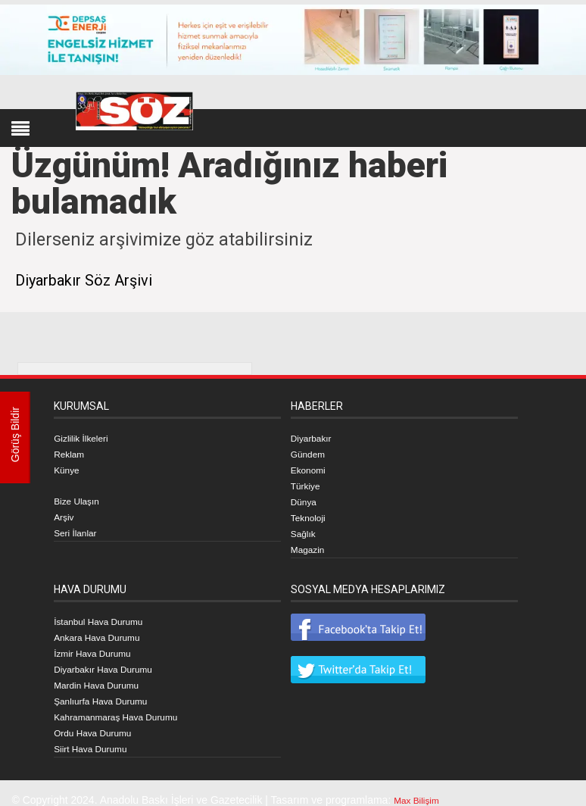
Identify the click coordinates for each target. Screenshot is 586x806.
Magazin (311, 544)
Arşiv (65, 514)
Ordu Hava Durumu (99, 721)
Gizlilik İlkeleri (86, 438)
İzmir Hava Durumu (99, 645)
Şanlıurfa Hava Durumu (109, 691)
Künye (69, 468)
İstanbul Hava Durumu (106, 615)
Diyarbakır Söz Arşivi (97, 279)
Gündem (311, 453)
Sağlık (305, 529)
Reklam (71, 453)
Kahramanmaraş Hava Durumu (127, 706)
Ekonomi (311, 468)
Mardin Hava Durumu (104, 676)
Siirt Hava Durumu (97, 736)
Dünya (306, 498)
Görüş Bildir (15, 437)
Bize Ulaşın (81, 498)
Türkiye (308, 483)
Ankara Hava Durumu (105, 630)
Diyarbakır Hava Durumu (112, 660)
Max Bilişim (420, 787)
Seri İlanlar (79, 529)
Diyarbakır (315, 438)
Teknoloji (311, 514)
